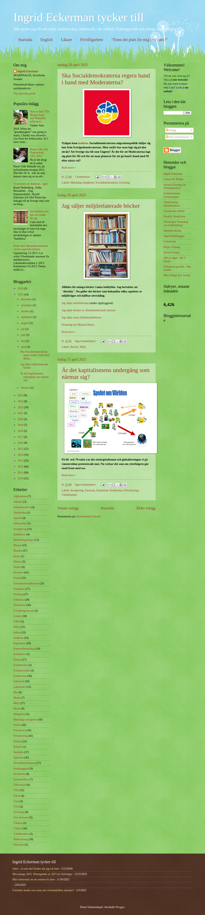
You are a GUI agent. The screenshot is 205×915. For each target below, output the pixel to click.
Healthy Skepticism (174, 216)
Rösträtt (17, 746)
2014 (21, 454)
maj (23, 340)
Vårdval (17, 823)
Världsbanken (69, 494)
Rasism (17, 741)
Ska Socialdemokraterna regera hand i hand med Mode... (34, 355)
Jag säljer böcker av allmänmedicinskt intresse (89, 310)
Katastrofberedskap (24, 648)
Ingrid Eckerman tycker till (78, 17)
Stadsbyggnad (21, 768)
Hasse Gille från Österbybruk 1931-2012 (39, 153)
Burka (16, 556)
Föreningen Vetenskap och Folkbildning (176, 223)
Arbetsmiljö (20, 523)
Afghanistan (20, 496)
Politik (17, 724)
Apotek (17, 518)
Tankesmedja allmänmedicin (172, 204)
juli (23, 329)
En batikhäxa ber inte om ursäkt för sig (39, 215)
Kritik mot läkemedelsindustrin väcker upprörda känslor (30, 247)
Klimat (17, 659)
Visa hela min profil (24, 93)
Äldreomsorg (20, 839)
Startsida (25, 39)
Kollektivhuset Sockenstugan (172, 195)
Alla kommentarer (177, 136)
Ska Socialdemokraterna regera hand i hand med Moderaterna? (106, 78)
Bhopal (17, 545)
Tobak (16, 795)
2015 (21, 448)
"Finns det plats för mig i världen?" (139, 39)
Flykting (18, 594)
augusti (25, 323)
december (26, 299)
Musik (16, 708)
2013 (21, 460)
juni (23, 334)
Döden (17, 567)
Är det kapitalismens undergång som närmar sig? (34, 377)
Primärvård (19, 730)
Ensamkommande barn (26, 583)
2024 (21, 395)
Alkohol (17, 501)
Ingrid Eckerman (27, 71)
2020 (21, 419)
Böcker (74, 346)
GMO (16, 621)
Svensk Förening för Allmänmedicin (175, 186)
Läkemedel (19, 686)
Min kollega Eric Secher (177, 275)
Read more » (69, 167)
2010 (21, 478)
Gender (17, 616)
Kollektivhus (20, 665)
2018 (21, 430)
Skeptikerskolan (172, 230)
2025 (21, 294)
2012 (21, 466)
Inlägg (171, 130)
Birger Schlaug (172, 247)
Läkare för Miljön (173, 179)
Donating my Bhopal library (78, 324)
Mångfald (18, 714)
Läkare (66, 39)
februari (25, 387)
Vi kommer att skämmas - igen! (30, 183)
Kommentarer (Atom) (88, 516)
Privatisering (131, 490)
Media (16, 697)
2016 (21, 442)
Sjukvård (18, 757)
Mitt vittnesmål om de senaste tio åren (33, 879)
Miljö (83, 346)
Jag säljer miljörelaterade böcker (101, 205)
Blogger (120, 907)
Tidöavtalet (19, 784)
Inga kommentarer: (86, 341)
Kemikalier (19, 654)
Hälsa (16, 626)
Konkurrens (116, 490)
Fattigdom (19, 588)
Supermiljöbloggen (174, 236)
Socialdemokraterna (106, 182)
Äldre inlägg (146, 508)
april (24, 346)
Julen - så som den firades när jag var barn (35, 868)
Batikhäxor (19, 534)
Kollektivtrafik (21, 670)
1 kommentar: (83, 176)
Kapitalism (102, 490)
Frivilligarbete (91, 39)
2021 (21, 413)
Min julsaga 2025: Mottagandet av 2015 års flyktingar (42, 874)
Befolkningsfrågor (23, 539)
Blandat (17, 550)
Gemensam (170, 241)
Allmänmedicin (22, 507)
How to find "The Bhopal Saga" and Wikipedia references (39, 116)
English (46, 39)
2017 (21, 436)
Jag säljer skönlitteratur (75, 303)
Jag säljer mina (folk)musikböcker (81, 317)
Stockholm (19, 774)
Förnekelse (19, 605)
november (27, 305)
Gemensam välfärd (174, 211)
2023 (21, 401)
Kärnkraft (18, 681)
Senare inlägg (68, 508)
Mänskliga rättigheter (82, 182)
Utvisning (124, 182)
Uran (16, 801)
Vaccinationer (21, 817)
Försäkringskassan (23, 610)
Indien (16, 632)
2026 (21, 288)
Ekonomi (90, 490)
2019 (21, 424)
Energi (17, 577)
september (27, 317)
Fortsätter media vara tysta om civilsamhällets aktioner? (43, 890)
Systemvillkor (21, 779)
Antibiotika (19, 512)
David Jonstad (171, 252)
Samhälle (18, 752)
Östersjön (18, 844)
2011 (21, 472)
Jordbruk (18, 637)
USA (16, 806)
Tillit (16, 790)
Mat (15, 692)
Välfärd (17, 828)
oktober (25, 311)
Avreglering (76, 490)
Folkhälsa (18, 599)
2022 (21, 407)
